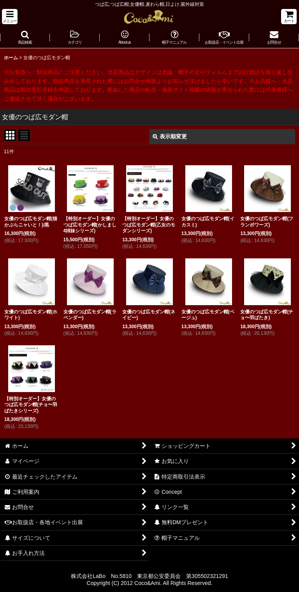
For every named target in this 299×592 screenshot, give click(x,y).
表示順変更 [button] (170, 136)
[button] (10, 16)
